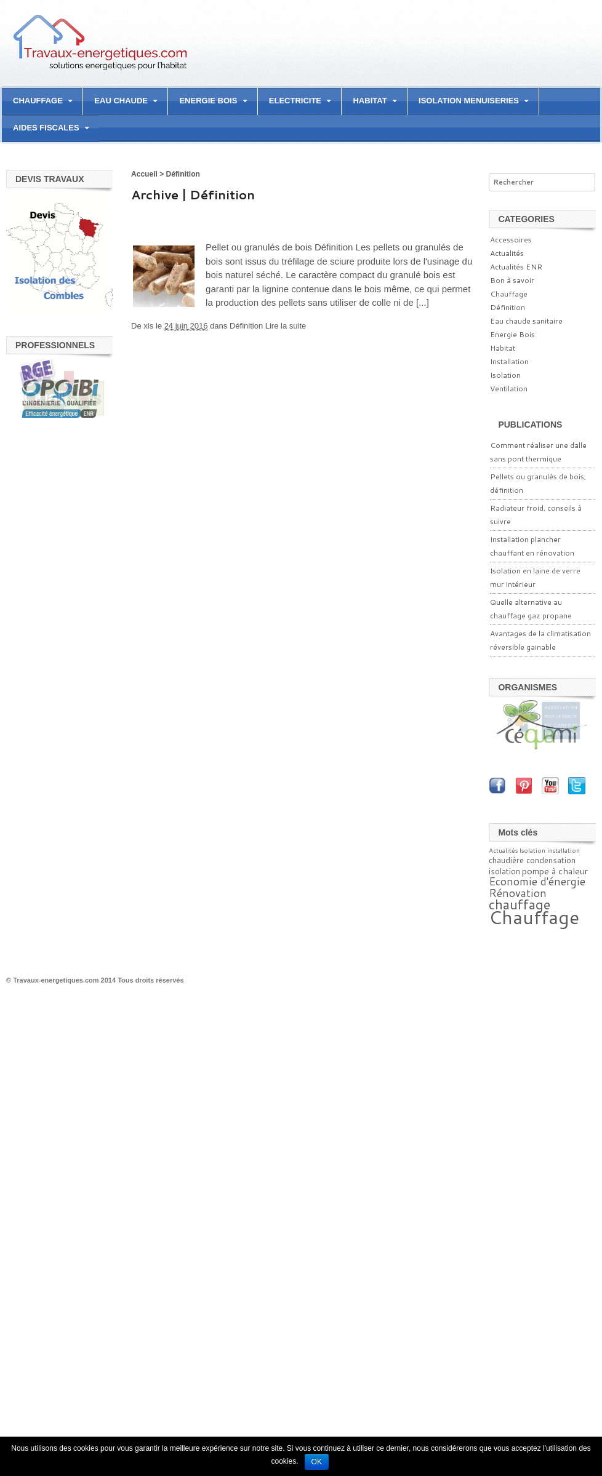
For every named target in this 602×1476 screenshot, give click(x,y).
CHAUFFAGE (38, 100)
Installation (509, 361)
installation (563, 850)
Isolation (505, 375)
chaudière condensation (532, 860)
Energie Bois (512, 334)
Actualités (507, 253)
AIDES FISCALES (46, 127)
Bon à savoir (512, 280)
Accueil (144, 174)
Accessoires (511, 239)
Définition (246, 325)
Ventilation (509, 388)
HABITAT (370, 100)
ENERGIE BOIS (208, 100)
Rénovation (518, 893)
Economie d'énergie (537, 881)
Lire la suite (285, 325)
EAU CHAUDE (121, 100)
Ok (316, 1462)
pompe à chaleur (555, 870)
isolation (504, 871)
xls (148, 325)
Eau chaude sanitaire (526, 321)
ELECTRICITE (295, 100)
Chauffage (509, 294)
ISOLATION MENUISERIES (469, 100)
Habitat (502, 348)
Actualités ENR (516, 266)
